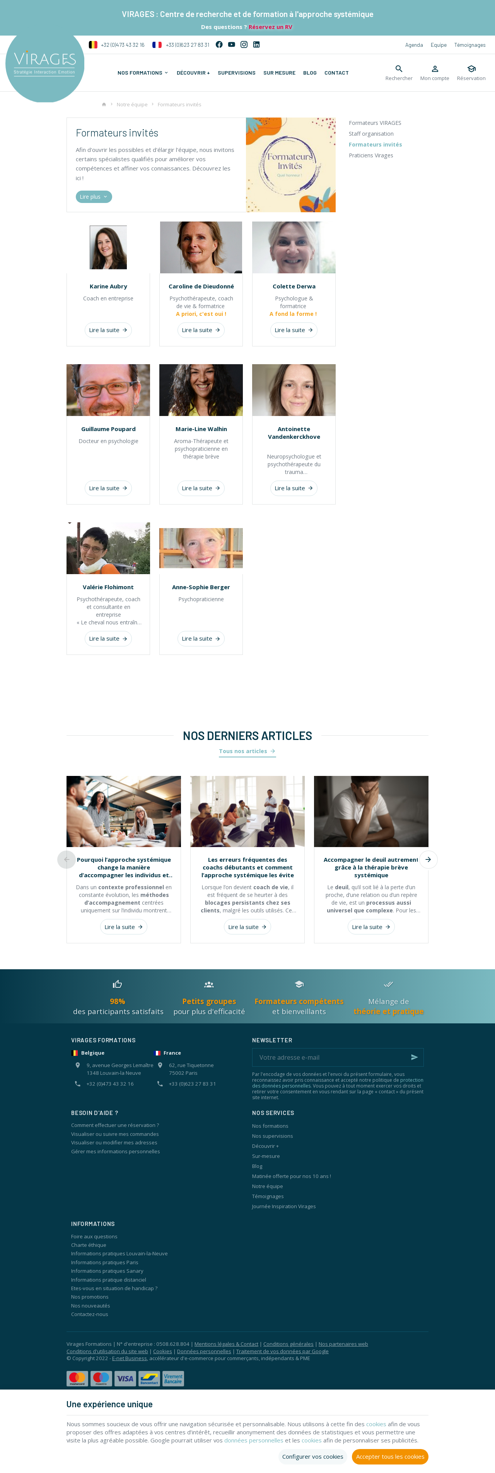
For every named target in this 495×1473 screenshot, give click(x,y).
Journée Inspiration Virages (284, 1206)
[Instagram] (244, 45)
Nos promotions (90, 1296)
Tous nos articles (243, 751)
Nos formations (270, 1125)
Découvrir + (265, 1145)
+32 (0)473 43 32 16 (117, 44)
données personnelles (254, 1440)
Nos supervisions (272, 1135)
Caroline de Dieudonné (201, 286)
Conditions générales (288, 1343)
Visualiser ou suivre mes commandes (115, 1133)
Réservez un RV (269, 27)
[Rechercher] (399, 72)
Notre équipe (132, 104)
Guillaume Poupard (108, 429)
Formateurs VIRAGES (375, 122)
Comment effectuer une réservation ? (115, 1125)
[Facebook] (219, 45)
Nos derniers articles (247, 735)
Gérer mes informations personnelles (115, 1151)
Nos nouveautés (90, 1305)
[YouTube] (231, 45)
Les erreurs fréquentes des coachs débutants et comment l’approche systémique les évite (247, 867)
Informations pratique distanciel (108, 1279)
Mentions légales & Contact (226, 1343)
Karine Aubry (108, 286)
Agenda (414, 44)
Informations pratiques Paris (104, 1262)
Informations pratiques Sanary (107, 1270)
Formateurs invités (375, 144)
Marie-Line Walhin (201, 429)
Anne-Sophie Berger (201, 587)
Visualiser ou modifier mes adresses (114, 1142)
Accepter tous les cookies (390, 1456)
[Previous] (66, 860)
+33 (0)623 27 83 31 (180, 44)
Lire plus (94, 197)
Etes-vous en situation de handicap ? (114, 1288)
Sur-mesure (266, 1155)
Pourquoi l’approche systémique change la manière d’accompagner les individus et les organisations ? (124, 867)
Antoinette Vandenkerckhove (294, 432)
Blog (257, 1166)
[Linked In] (256, 45)
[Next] (428, 860)
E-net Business (129, 1358)
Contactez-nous (89, 1314)
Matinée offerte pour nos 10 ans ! (291, 1176)
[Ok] (414, 1057)
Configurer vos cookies (312, 1456)
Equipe (439, 44)
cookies (377, 1424)
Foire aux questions (94, 1236)
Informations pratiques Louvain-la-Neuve (119, 1253)
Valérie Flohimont (108, 587)
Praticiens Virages (371, 155)
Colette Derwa (294, 286)
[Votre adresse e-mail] (338, 1057)
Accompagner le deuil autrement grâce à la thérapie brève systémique (371, 867)
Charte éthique (88, 1244)
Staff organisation (371, 133)
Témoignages (470, 44)
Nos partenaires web (343, 1343)
